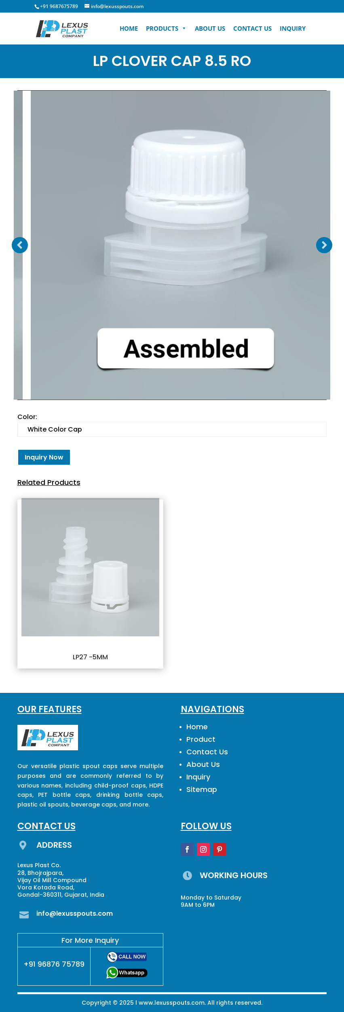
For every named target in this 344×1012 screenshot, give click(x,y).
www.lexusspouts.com (172, 1003)
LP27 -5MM (90, 657)
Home (197, 727)
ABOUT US (210, 28)
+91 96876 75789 (53, 964)
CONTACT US (252, 28)
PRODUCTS (166, 28)
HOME (129, 28)
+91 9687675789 (59, 6)
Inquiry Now (44, 457)
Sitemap (201, 789)
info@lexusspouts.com (74, 913)
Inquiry (198, 777)
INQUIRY (293, 28)
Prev (20, 245)
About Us (203, 764)
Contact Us (207, 752)
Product (200, 739)
